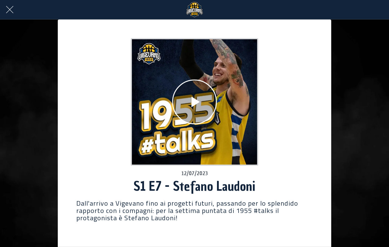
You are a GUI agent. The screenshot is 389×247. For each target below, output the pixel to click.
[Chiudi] (9, 9)
